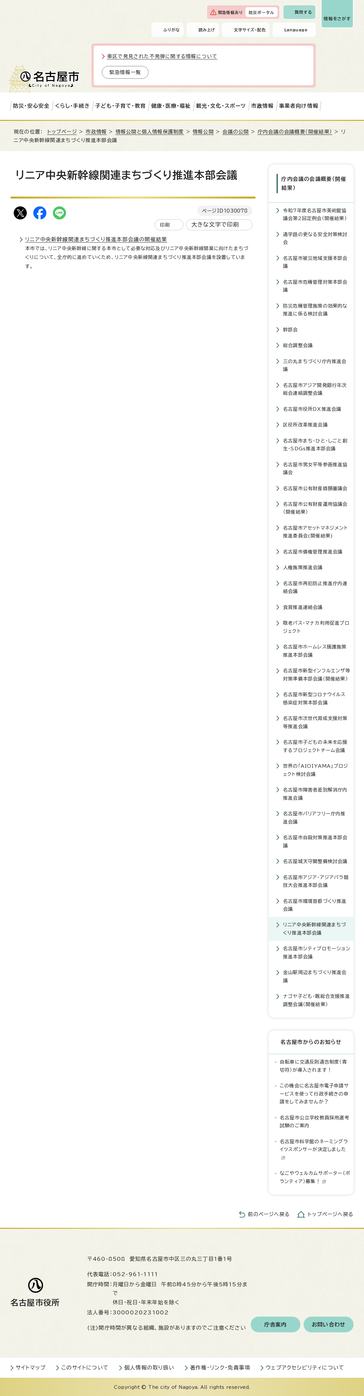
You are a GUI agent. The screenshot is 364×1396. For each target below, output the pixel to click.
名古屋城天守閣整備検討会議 (315, 860)
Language (296, 30)
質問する (303, 12)
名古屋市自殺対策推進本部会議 (315, 841)
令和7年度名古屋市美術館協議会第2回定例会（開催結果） (315, 213)
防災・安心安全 (31, 105)
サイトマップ (31, 1367)
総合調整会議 (298, 345)
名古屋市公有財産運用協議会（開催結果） (315, 507)
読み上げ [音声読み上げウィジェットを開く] (206, 30)
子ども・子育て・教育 (120, 105)
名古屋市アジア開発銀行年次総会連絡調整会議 (315, 388)
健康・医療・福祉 (171, 105)
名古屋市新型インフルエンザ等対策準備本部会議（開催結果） (316, 674)
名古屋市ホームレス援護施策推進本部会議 (315, 650)
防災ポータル (261, 12)
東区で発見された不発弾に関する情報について (162, 56)
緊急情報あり (230, 12)
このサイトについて (85, 1367)
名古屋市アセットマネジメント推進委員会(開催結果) (315, 531)
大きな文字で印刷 (215, 224)
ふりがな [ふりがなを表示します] (171, 30)
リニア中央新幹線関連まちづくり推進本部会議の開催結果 (96, 239)
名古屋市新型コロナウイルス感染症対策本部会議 (314, 698)
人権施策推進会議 (303, 567)
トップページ (62, 131)
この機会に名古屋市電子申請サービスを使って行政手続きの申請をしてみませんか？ (314, 1093)
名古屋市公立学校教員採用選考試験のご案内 (314, 1121)
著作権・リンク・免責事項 (220, 1367)
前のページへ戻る (269, 1213)
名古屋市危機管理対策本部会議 (315, 285)
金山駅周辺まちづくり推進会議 (315, 976)
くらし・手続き (72, 105)
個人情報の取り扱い (149, 1367)
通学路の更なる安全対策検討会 (315, 237)
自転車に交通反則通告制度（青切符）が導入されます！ (313, 1065)
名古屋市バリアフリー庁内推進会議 (314, 817)
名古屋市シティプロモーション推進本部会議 (316, 952)
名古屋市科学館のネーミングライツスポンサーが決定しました (314, 1148)
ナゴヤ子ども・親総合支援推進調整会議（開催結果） (316, 999)
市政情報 (262, 105)
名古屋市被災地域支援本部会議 (315, 261)
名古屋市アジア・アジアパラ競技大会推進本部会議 (316, 880)
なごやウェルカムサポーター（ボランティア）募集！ (315, 1176)
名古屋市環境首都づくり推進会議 (315, 904)
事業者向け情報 (298, 105)
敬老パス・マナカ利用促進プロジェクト (316, 626)
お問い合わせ (328, 1324)
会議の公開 (235, 131)
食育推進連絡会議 (303, 606)
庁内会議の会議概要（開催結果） (295, 131)
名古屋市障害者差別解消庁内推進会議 (315, 793)
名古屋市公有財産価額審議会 (315, 487)
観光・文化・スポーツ (221, 105)
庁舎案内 (275, 1324)
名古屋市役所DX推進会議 (312, 408)
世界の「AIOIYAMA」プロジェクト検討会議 (315, 769)
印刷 (165, 224)
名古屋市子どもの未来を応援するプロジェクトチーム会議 (315, 745)
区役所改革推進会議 (305, 424)
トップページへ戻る (331, 1213)
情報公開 (203, 131)
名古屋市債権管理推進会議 (312, 551)
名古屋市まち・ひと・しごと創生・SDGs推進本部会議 (315, 444)
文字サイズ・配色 (250, 30)
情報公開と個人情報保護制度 (150, 131)
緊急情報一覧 (125, 72)
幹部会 (290, 329)
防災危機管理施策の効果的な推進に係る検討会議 (315, 309)
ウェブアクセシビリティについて (305, 1367)
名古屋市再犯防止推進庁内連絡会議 (315, 586)
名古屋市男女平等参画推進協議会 (315, 467)
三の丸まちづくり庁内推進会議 (315, 364)
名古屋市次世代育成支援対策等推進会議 (315, 721)
